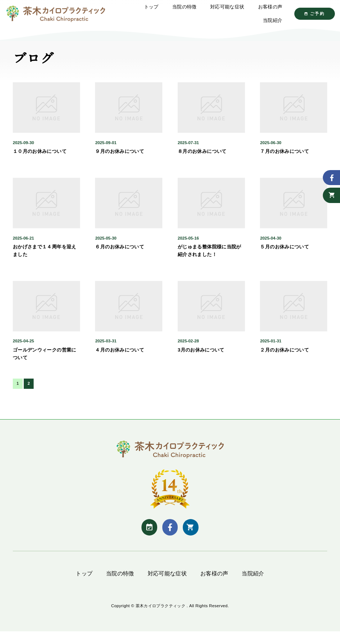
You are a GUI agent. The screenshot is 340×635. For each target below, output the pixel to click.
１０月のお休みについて (40, 154)
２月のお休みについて (284, 353)
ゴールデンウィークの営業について (44, 356)
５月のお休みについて (284, 250)
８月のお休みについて (202, 154)
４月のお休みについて (119, 353)
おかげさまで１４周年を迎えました (44, 253)
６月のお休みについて (119, 250)
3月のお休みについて (201, 353)
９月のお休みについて (119, 154)
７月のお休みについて (284, 154)
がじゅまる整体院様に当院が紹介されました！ (209, 253)
